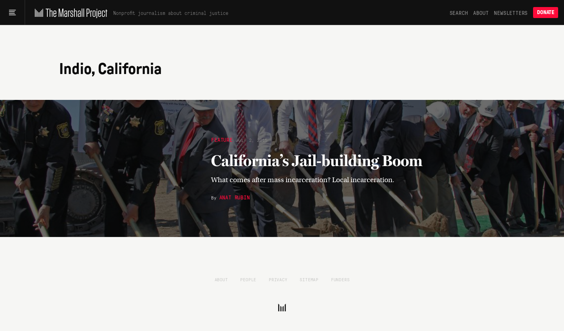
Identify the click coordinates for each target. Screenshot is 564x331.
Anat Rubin (234, 197)
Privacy (278, 279)
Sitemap (309, 279)
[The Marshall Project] (69, 12)
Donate (545, 12)
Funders (340, 279)
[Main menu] (12, 12)
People (248, 279)
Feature (222, 139)
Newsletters (511, 12)
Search (459, 12)
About (480, 12)
